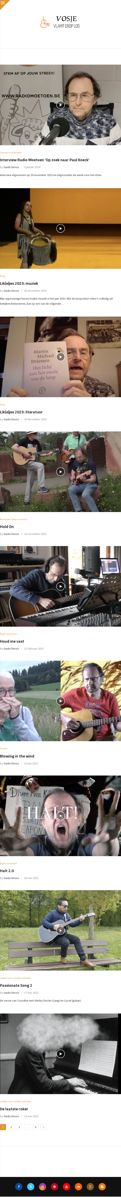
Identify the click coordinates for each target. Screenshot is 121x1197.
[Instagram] (42, 1187)
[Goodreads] (90, 1187)
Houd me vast (12, 641)
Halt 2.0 (7, 871)
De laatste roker (14, 1109)
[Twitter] (30, 1187)
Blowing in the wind (17, 756)
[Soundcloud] (78, 1187)
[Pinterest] (54, 1187)
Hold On (7, 527)
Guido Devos (11, 167)
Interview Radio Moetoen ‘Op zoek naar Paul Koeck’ (44, 160)
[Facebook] (18, 1187)
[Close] (5, 5)
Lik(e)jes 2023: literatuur (21, 412)
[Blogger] (102, 1187)
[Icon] (60, 105)
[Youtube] (66, 1187)
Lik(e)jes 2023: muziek (19, 283)
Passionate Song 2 (16, 986)
